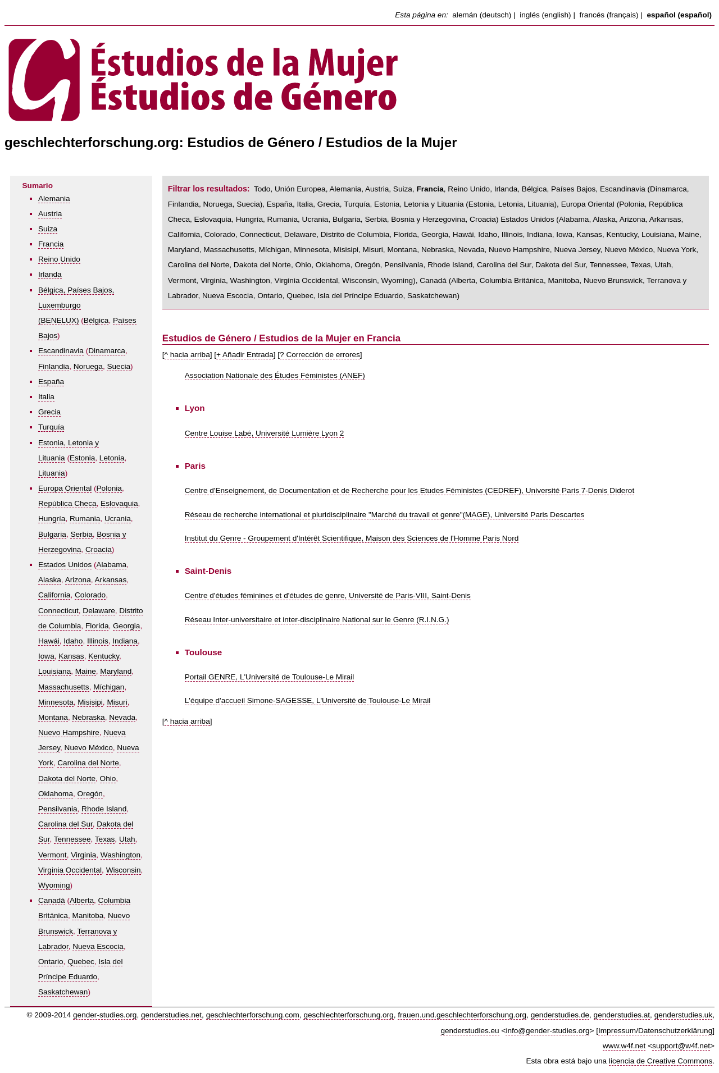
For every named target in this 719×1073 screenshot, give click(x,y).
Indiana (125, 641)
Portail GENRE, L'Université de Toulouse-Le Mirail (269, 677)
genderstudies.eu (469, 1030)
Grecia (49, 412)
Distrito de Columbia (355, 234)
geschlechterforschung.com (252, 1015)
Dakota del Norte (66, 778)
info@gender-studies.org (547, 1030)
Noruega (88, 366)
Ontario (50, 961)
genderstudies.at (622, 1015)
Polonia (109, 488)
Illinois (97, 641)
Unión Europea (300, 189)
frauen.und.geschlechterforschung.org (462, 1015)
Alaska (49, 580)
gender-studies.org (104, 1015)
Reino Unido (59, 259)
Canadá (51, 900)
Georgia (126, 626)
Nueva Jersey (577, 249)
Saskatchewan (63, 992)
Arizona (78, 580)
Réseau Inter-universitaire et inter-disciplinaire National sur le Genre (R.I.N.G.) (317, 619)
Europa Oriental (65, 488)
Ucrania (117, 518)
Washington (120, 855)
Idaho (73, 641)
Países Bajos (573, 189)
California (54, 595)
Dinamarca (106, 350)
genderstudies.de (560, 1015)
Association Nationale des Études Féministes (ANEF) (275, 375)
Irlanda (50, 274)
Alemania (54, 198)
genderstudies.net (171, 1015)
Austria (50, 213)
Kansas (71, 656)
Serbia (81, 534)
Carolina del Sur (65, 824)
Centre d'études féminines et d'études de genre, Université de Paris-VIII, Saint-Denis (328, 595)
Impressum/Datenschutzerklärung (655, 1030)
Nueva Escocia (98, 946)
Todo (262, 189)
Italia (46, 396)
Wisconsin (123, 870)
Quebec (80, 961)
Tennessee (72, 839)
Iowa (46, 656)
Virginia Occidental (70, 870)
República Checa (67, 503)
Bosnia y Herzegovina (428, 219)
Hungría (51, 518)
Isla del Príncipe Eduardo (360, 295)
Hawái (49, 641)
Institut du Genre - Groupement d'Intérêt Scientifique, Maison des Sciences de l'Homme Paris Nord (352, 538)
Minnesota (56, 702)
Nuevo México (89, 747)
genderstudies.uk (683, 1015)
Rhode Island (103, 809)
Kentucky (103, 656)
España (51, 381)
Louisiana (54, 671)
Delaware (99, 610)
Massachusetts (63, 687)
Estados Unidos (65, 564)
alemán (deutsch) (481, 15)
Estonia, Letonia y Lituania (418, 204)
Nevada (122, 717)
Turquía (51, 427)
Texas (105, 839)
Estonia (82, 458)
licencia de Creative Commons (660, 1061)
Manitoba (87, 915)
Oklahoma (55, 793)
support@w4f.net (681, 1046)
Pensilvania (58, 809)
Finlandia (53, 366)
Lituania (51, 473)
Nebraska (88, 717)
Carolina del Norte (88, 763)
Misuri (117, 702)
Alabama (112, 564)
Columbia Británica (512, 280)
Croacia (98, 549)
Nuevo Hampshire (68, 732)
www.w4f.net (624, 1046)
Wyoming (54, 885)
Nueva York (677, 249)
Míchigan (108, 687)
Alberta (82, 900)
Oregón (90, 793)
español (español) (679, 15)
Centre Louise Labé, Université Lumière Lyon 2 (264, 433)
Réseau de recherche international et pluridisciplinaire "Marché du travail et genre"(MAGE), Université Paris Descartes (385, 514)
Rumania (85, 518)
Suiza (47, 229)
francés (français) (609, 15)
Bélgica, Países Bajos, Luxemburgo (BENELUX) (76, 305)
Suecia (118, 366)
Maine (85, 671)
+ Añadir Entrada (245, 354)
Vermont (52, 855)
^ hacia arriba (187, 354)
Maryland (115, 671)
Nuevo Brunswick (613, 280)
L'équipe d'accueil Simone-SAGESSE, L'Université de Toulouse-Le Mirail (307, 700)
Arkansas (111, 580)
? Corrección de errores (320, 354)
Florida (97, 626)
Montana (53, 717)
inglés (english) (545, 15)
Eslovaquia (119, 503)
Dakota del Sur (560, 265)
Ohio (108, 778)
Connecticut (58, 610)
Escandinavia (61, 350)
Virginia (83, 855)
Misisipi (90, 702)
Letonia (112, 458)
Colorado (90, 595)
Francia (50, 244)
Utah (127, 839)
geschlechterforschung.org (348, 1015)
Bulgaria (52, 534)
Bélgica (96, 320)
